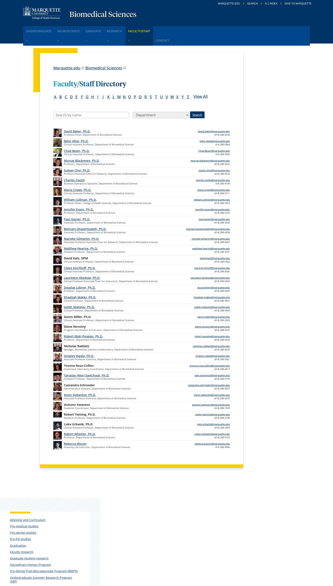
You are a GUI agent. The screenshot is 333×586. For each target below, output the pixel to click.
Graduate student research (269, 120)
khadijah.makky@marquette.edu (212, 284)
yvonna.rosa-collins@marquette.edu (209, 352)
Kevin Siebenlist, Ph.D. (80, 382)
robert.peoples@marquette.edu (212, 323)
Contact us (116, 523)
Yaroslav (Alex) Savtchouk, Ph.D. (86, 363)
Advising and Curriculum (268, 82)
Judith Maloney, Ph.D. (79, 294)
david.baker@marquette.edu (214, 118)
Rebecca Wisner (75, 431)
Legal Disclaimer (202, 559)
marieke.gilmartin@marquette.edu (211, 226)
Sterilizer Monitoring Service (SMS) (270, 176)
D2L (164, 523)
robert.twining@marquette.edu (212, 401)
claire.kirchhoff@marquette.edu (212, 255)
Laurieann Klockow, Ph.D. (82, 265)
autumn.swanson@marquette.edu (211, 391)
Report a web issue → (261, 533)
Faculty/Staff (161, 29)
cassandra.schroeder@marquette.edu (209, 372)
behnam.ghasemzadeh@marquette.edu (208, 216)
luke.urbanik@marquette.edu (213, 411)
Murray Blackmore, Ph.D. (82, 148)
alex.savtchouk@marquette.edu (212, 362)
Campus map (118, 512)
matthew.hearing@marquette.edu (211, 235)
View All (200, 83)
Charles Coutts (74, 167)
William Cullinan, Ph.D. (80, 187)
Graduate (106, 29)
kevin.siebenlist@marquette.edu (212, 382)
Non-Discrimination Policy (245, 559)
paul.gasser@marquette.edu (214, 206)
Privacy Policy (170, 559)
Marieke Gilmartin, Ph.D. (81, 226)
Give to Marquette (298, 3)
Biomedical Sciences (103, 15)
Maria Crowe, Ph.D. (77, 177)
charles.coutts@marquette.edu (213, 167)
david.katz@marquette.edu (215, 245)
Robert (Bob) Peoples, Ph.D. (83, 324)
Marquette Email (175, 501)
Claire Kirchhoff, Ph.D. (80, 255)
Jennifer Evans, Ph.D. (79, 197)
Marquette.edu (66, 55)
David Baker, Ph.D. (77, 119)
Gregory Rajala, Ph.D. (79, 343)
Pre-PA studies (260, 101)
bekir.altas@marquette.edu (215, 128)
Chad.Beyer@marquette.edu (214, 138)
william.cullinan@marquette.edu (212, 186)
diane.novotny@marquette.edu (212, 313)
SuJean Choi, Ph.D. (77, 158)
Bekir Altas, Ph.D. (76, 128)
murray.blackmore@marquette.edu (210, 147)
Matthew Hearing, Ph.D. (81, 236)
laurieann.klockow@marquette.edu (210, 265)
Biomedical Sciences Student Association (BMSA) (270, 155)
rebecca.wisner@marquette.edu (212, 431)
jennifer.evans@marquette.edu (212, 196)
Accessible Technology (296, 559)
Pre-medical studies (264, 88)
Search (252, 3)
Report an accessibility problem (272, 218)
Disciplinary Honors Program (270, 127)
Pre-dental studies (263, 95)
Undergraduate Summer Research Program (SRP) (267, 145)
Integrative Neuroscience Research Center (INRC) (268, 166)
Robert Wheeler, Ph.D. (80, 421)
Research (132, 29)
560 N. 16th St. (29, 513)
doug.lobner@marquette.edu (213, 274)
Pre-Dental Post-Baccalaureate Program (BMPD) (272, 135)
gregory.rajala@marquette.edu (213, 343)
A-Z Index (271, 3)
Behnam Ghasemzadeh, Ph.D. (85, 216)
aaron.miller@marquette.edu (214, 304)
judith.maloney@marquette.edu (212, 294)
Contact (189, 29)
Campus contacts (122, 501)
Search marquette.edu (126, 534)
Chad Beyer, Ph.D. (77, 138)
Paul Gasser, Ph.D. (77, 206)
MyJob (166, 534)
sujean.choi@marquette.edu (214, 157)
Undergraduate (41, 29)
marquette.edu (229, 3)
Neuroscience (76, 29)
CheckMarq (171, 512)
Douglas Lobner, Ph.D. (80, 275)
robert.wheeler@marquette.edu (212, 421)
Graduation (258, 107)
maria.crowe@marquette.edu (213, 177)
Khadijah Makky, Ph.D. (80, 284)
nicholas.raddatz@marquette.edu (211, 333)
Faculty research (262, 114)
